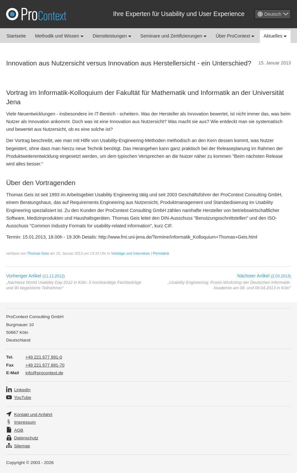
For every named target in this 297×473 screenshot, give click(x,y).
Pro (36, 14)
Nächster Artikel (264, 275)
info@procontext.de (44, 372)
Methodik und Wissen (59, 35)
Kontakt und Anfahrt (33, 414)
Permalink (161, 253)
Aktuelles (275, 35)
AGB (18, 430)
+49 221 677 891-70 (44, 365)
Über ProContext (235, 35)
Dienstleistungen (112, 35)
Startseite (16, 35)
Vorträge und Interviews (130, 253)
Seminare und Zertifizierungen (173, 35)
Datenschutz (26, 437)
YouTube (22, 397)
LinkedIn (22, 389)
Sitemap (22, 445)
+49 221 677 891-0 (43, 357)
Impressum (25, 422)
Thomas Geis (38, 253)
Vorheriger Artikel (35, 275)
